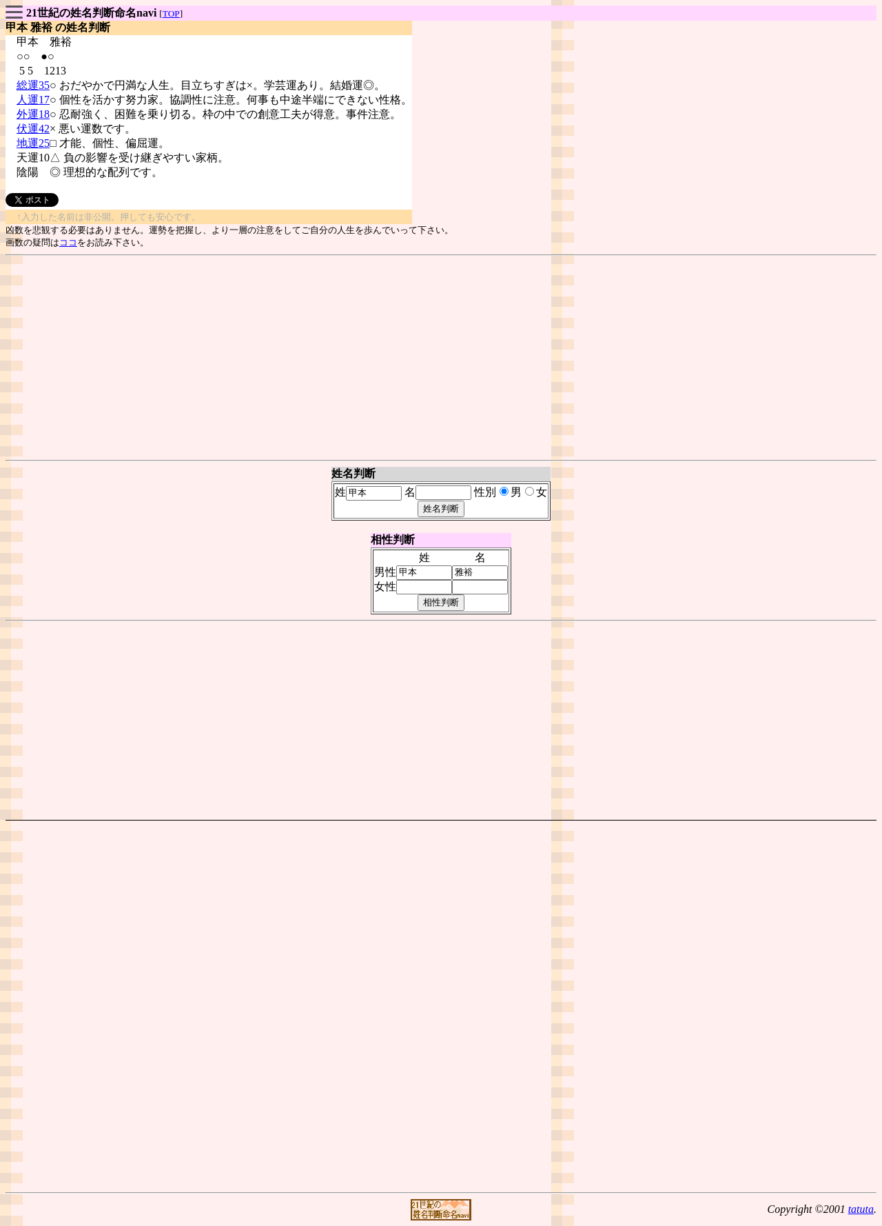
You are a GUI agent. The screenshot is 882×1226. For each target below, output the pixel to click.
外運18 (33, 114)
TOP (171, 13)
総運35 (33, 85)
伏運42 (33, 128)
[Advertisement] (441, 357)
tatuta (861, 1209)
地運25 (33, 143)
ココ (68, 242)
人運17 (33, 99)
